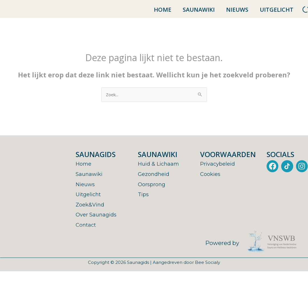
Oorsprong (153, 190)
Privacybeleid (219, 169)
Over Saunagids (98, 220)
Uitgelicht (276, 12)
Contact (87, 231)
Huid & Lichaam (160, 169)
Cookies (211, 180)
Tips (144, 200)
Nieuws (237, 12)
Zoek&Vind (91, 210)
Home (162, 12)
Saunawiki (199, 12)
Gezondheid (155, 180)
